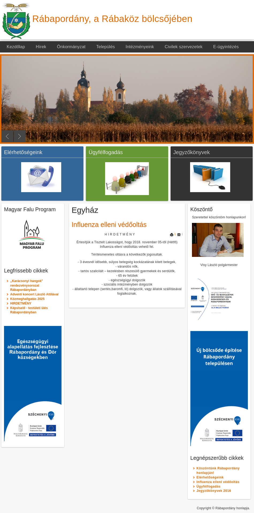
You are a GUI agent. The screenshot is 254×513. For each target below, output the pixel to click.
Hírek (41, 46)
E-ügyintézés (226, 46)
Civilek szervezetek (184, 46)
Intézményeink (140, 46)
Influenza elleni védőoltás (109, 224)
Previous (7, 136)
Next (20, 136)
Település (105, 46)
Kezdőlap (16, 46)
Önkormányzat (71, 46)
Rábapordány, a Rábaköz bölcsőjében (112, 18)
